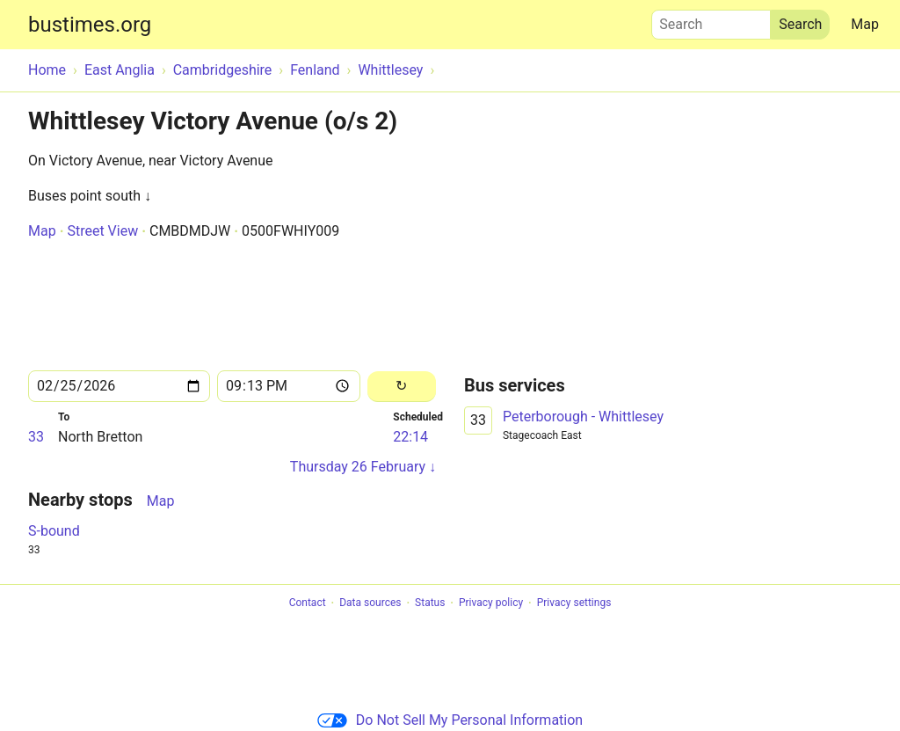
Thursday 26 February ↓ (363, 466)
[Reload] (401, 386)
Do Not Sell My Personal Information (450, 720)
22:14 (410, 436)
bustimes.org (89, 24)
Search (711, 20)
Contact (307, 603)
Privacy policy (491, 603)
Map (865, 24)
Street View (102, 231)
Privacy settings (574, 603)
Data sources (370, 603)
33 (36, 436)
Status (430, 603)
